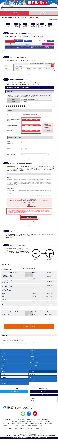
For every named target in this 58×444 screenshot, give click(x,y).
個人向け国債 (32, 356)
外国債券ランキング (33, 353)
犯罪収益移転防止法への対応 (37, 423)
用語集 (3, 368)
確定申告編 (4, 377)
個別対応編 (33, 374)
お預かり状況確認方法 (33, 380)
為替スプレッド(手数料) (34, 362)
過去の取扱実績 (4, 359)
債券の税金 (32, 371)
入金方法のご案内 (10, 237)
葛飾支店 (3, 293)
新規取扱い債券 (32, 350)
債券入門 (2, 365)
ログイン (43, 391)
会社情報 (6, 419)
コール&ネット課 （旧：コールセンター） (6, 290)
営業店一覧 (33, 401)
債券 (6, 6)
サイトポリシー (17, 425)
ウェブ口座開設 (14, 391)
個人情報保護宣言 (48, 423)
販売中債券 (3, 353)
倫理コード (6, 421)
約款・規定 (30, 428)
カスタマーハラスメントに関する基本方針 (43, 421)
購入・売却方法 (32, 377)
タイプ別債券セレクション (34, 359)
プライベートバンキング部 (6, 314)
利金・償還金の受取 (4, 383)
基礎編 (4, 374)
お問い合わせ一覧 (43, 395)
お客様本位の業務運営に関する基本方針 (24, 419)
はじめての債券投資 (33, 365)
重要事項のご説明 (7, 425)
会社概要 (32, 398)
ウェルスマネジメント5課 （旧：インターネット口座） (7, 285)
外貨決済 (2, 380)
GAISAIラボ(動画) (4, 362)
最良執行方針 (45, 419)
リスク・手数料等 (8, 428)
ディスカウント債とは (33, 368)
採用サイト (12, 419)
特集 (2, 356)
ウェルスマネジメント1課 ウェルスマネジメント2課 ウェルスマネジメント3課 (6, 277)
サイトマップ (37, 428)
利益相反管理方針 (14, 421)
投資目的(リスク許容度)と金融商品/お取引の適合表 (32, 425)
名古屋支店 (3, 299)
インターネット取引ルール (20, 428)
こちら (55, 19)
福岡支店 (3, 304)
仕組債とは (3, 371)
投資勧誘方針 (37, 419)
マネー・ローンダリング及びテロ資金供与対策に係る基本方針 (16, 423)
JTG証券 (2, 6)
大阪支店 (3, 302)
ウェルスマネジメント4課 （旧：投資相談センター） (6, 281)
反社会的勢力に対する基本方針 (26, 421)
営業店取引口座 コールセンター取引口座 (43, 13)
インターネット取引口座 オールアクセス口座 (14, 13)
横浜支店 (3, 296)
